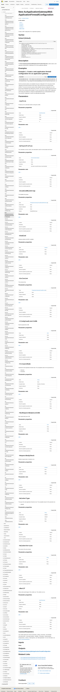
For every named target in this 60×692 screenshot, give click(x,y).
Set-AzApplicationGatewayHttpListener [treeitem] (9, 422)
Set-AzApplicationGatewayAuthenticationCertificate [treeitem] (9, 369)
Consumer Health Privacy (32, 691)
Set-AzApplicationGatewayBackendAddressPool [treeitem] (9, 379)
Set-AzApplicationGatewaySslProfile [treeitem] (9, 488)
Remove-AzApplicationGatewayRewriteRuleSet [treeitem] (9, 323)
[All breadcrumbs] (19, 8)
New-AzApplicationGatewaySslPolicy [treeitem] (9, 190)
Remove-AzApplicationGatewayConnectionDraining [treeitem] (9, 252)
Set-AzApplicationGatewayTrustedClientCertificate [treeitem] (9, 498)
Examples (21, 25)
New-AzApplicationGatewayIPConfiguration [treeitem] (9, 103)
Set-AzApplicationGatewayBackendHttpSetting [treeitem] (9, 384)
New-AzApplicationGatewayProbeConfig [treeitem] (9, 127)
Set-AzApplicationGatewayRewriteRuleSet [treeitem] (9, 464)
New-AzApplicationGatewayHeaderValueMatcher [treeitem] (9, 89)
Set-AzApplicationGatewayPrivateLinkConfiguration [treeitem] (9, 445)
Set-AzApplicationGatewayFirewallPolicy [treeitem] (9, 407)
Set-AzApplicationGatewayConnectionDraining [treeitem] (9, 398)
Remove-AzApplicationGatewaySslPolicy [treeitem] (9, 337)
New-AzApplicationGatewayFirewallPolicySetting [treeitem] (9, 75)
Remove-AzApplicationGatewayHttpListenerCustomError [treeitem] (9, 285)
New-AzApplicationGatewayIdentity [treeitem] (9, 99)
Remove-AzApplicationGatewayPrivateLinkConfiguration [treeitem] (9, 304)
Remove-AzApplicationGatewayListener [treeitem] (9, 299)
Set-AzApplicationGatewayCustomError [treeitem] (9, 403)
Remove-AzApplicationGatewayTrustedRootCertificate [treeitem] (9, 356)
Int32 (48, 333)
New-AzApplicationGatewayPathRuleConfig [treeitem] (9, 113)
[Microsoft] (2, 1)
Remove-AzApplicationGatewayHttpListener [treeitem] (9, 280)
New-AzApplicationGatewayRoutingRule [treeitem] (9, 176)
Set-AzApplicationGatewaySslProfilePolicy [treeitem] (9, 493)
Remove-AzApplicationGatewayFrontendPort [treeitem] (9, 276)
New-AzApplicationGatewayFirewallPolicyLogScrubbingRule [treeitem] (9, 46)
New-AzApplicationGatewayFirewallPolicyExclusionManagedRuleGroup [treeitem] (9, 28)
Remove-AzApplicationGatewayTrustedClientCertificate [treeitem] (9, 352)
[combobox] (7, 10)
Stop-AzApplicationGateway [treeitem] (9, 521)
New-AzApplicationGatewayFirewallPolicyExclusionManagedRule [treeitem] (9, 22)
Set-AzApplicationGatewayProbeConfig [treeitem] (9, 450)
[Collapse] (13, 7)
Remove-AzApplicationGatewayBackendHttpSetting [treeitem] (9, 238)
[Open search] (55, 2)
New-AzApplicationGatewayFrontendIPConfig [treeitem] (9, 80)
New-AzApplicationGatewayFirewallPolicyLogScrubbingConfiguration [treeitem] (9, 40)
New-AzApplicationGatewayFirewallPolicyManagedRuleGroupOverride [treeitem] (9, 57)
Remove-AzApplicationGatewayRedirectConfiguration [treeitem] (9, 314)
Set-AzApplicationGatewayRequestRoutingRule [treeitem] (9, 460)
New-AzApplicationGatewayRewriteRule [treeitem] (9, 146)
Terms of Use (41, 691)
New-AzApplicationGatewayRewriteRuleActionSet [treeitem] (9, 151)
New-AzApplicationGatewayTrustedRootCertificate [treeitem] (9, 204)
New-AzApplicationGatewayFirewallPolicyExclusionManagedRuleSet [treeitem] (9, 34)
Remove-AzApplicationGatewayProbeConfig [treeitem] (9, 309)
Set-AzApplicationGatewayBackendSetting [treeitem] (9, 388)
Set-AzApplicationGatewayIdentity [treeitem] (9, 431)
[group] (38, 80)
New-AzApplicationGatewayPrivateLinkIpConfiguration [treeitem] (9, 122)
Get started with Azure (54, 4)
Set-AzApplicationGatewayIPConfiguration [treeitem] (9, 436)
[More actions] (56, 8)
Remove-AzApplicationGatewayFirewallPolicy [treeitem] (9, 266)
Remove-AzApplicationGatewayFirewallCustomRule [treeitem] (9, 261)
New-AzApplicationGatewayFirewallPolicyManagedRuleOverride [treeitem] (9, 63)
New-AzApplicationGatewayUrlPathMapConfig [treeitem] (9, 209)
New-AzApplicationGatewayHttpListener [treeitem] (9, 94)
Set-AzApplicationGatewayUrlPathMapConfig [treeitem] (9, 507)
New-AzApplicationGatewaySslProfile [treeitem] (9, 195)
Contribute (20, 691)
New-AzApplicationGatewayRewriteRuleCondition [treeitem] (9, 156)
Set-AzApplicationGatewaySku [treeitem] (9, 474)
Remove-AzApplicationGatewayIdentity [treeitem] (9, 290)
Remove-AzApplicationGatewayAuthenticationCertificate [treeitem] (9, 223)
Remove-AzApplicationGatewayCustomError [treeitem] (9, 257)
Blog (15, 691)
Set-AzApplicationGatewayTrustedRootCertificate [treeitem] (9, 502)
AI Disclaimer (3, 691)
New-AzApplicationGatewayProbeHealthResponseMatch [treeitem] (9, 132)
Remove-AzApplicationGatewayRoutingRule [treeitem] (9, 328)
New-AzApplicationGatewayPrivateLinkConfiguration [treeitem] (9, 118)
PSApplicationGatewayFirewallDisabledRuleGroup (39, 202)
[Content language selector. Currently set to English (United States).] (6, 688)
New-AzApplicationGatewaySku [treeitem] (9, 181)
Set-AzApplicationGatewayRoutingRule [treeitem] (9, 469)
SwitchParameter (42, 600)
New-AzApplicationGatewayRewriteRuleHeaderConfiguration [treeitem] (9, 161)
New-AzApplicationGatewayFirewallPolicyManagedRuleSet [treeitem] (9, 69)
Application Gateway (39, 8)
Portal (47, 4)
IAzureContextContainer (35, 157)
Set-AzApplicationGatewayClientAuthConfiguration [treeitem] (9, 393)
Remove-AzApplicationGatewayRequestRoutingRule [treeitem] (9, 318)
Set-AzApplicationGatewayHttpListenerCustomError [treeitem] (9, 426)
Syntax (21, 22)
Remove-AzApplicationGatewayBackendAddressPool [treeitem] (9, 233)
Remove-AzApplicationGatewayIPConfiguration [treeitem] (9, 295)
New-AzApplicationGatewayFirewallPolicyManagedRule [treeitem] (9, 52)
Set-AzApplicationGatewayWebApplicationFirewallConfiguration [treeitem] (9, 512)
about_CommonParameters (24, 639)
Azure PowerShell (25, 8)
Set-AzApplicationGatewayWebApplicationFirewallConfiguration (33, 658)
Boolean (46, 247)
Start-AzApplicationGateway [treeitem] (9, 517)
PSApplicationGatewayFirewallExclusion (39, 290)
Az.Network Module (25, 18)
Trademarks (47, 691)
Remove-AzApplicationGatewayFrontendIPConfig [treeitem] (9, 271)
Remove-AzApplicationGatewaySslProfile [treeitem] (9, 342)
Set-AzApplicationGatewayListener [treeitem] (9, 441)
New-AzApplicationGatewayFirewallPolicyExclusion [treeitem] (9, 16)
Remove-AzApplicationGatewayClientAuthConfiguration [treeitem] (9, 247)
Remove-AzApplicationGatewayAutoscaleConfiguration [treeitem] (9, 228)
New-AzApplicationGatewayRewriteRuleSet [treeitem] (9, 166)
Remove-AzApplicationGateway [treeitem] (9, 219)
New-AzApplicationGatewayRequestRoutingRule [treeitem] (9, 141)
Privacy (24, 691)
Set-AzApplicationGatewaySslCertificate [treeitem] (9, 479)
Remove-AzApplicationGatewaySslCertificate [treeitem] (9, 333)
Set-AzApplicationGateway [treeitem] (9, 365)
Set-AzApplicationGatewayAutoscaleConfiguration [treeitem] (9, 374)
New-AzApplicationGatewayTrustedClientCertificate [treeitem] (9, 200)
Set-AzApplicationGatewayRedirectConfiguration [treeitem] (9, 455)
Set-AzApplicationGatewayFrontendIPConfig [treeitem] (9, 412)
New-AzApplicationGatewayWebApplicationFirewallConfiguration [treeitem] (9, 214)
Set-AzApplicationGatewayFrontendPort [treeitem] (9, 417)
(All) (20, 127)
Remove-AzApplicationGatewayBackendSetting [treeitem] (9, 242)
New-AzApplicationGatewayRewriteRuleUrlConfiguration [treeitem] (9, 171)
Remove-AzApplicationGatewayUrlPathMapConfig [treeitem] (9, 361)
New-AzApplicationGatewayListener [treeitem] (9, 108)
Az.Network (32, 8)
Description (21, 24)
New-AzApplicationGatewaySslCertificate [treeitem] (9, 185)
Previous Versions (10, 691)
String (38, 379)
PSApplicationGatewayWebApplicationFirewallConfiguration (34, 651)
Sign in (57, 1)
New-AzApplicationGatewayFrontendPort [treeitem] (9, 84)
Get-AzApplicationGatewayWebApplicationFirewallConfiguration (33, 657)
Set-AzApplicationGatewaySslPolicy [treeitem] (9, 483)
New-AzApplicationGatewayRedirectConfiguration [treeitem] (9, 137)
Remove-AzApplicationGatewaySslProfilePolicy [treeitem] (9, 347)
